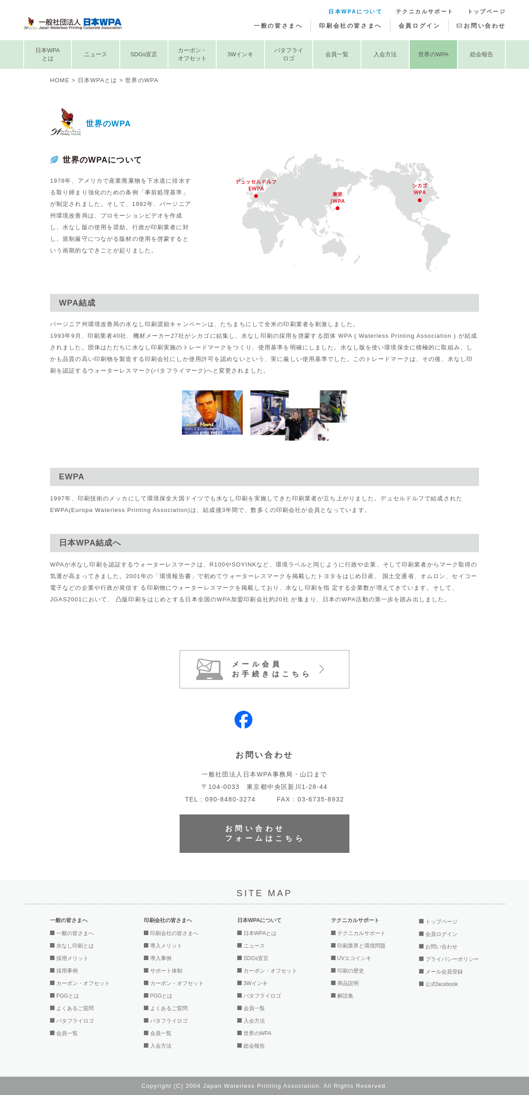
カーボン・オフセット (192, 54)
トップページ (486, 11)
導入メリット (166, 946)
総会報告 (481, 54)
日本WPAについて (355, 11)
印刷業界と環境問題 (361, 946)
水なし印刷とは (75, 946)
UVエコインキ (354, 958)
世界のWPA (433, 54)
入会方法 (385, 54)
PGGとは (67, 996)
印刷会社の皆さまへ (350, 25)
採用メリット (72, 958)
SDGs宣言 (144, 54)
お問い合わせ (485, 25)
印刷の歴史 (350, 971)
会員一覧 (336, 54)
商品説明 (348, 983)
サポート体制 (166, 971)
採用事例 (67, 971)
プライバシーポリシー (452, 959)
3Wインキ (240, 54)
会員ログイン (420, 25)
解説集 (345, 996)
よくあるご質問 (75, 1008)
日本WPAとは (47, 54)
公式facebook (441, 984)
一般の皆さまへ (278, 25)
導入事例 (161, 958)
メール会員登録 (444, 972)
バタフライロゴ (288, 54)
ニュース (95, 54)
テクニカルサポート (425, 11)
